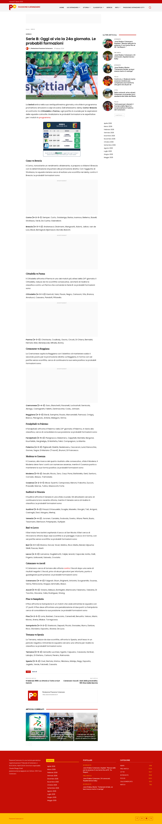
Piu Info (77, 135)
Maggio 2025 (108, 157)
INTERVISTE (117, 39)
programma (44, 117)
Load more (119, 115)
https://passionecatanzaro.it (50, 694)
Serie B (34, 672)
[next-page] (30, 744)
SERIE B (33, 29)
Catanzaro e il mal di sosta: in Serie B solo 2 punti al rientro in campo (86, 736)
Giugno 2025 (108, 154)
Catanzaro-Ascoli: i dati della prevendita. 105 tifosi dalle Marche (80, 682)
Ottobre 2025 (109, 142)
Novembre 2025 (109, 139)
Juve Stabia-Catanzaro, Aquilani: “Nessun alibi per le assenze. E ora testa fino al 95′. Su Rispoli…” (125, 44)
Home (27, 29)
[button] (150, 7)
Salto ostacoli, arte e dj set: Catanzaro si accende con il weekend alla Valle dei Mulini (125, 94)
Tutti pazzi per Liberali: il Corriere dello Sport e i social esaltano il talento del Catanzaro (123, 107)
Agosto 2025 (108, 148)
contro (67, 568)
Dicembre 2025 (109, 136)
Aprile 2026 (108, 123)
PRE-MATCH (117, 52)
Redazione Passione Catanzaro (42, 48)
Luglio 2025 (108, 151)
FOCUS (86, 731)
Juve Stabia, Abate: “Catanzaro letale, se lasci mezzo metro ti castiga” (124, 69)
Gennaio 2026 (109, 133)
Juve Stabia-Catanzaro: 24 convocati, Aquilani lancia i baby (124, 57)
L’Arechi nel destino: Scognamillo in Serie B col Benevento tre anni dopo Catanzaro (61, 735)
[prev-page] (27, 744)
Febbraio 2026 (109, 129)
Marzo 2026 (108, 126)
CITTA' (116, 90)
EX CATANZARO (61, 729)
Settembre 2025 (110, 145)
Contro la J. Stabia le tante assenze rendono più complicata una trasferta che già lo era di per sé (124, 82)
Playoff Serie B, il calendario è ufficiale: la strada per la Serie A (38, 736)
